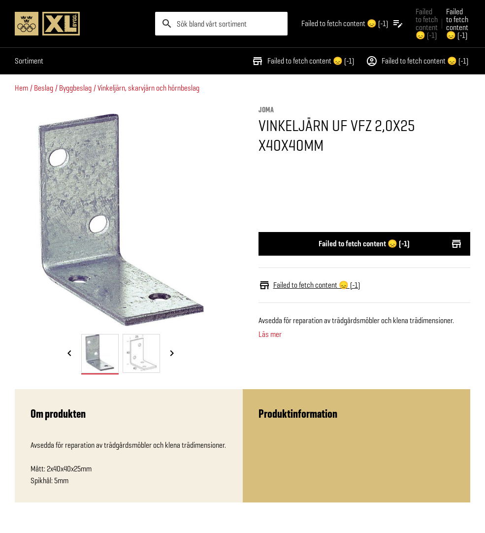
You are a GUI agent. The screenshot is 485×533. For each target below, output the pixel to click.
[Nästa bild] (172, 354)
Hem (21, 88)
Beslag (43, 88)
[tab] (100, 353)
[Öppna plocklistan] (352, 23)
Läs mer (270, 334)
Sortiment (29, 61)
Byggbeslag (75, 88)
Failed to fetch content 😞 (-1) (303, 61)
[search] (221, 23)
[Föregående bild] (69, 354)
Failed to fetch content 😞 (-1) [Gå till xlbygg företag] (427, 23)
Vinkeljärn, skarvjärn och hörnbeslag (148, 88)
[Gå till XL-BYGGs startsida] (81, 23)
